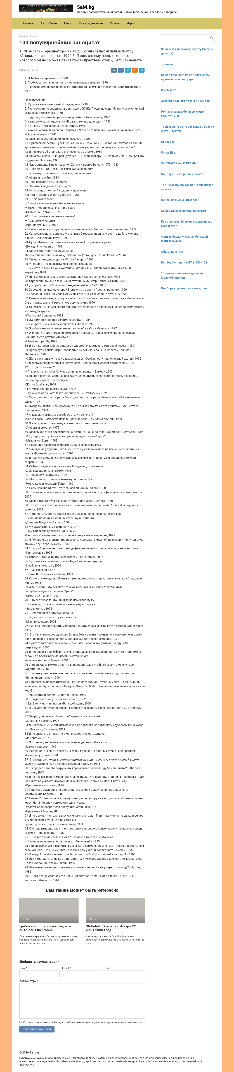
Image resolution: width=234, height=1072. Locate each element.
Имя (23, 968)
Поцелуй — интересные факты (182, 174)
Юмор (68, 23)
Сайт (108, 968)
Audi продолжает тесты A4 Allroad (185, 101)
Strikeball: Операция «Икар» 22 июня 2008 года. (111, 928)
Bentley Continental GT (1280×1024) (185, 262)
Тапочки (167, 64)
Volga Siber (169, 152)
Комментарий (28, 981)
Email (66, 968)
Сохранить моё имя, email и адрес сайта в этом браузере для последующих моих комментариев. (83, 1022)
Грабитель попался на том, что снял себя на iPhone (45, 928)
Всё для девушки (91, 23)
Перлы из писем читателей (180, 200)
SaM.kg (85, 7)
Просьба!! (167, 142)
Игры (130, 23)
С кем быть (169, 90)
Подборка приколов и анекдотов (184, 288)
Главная (28, 23)
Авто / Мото (49, 23)
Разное (115, 23)
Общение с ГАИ (172, 251)
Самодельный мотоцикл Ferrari (183, 210)
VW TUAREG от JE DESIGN (178, 163)
